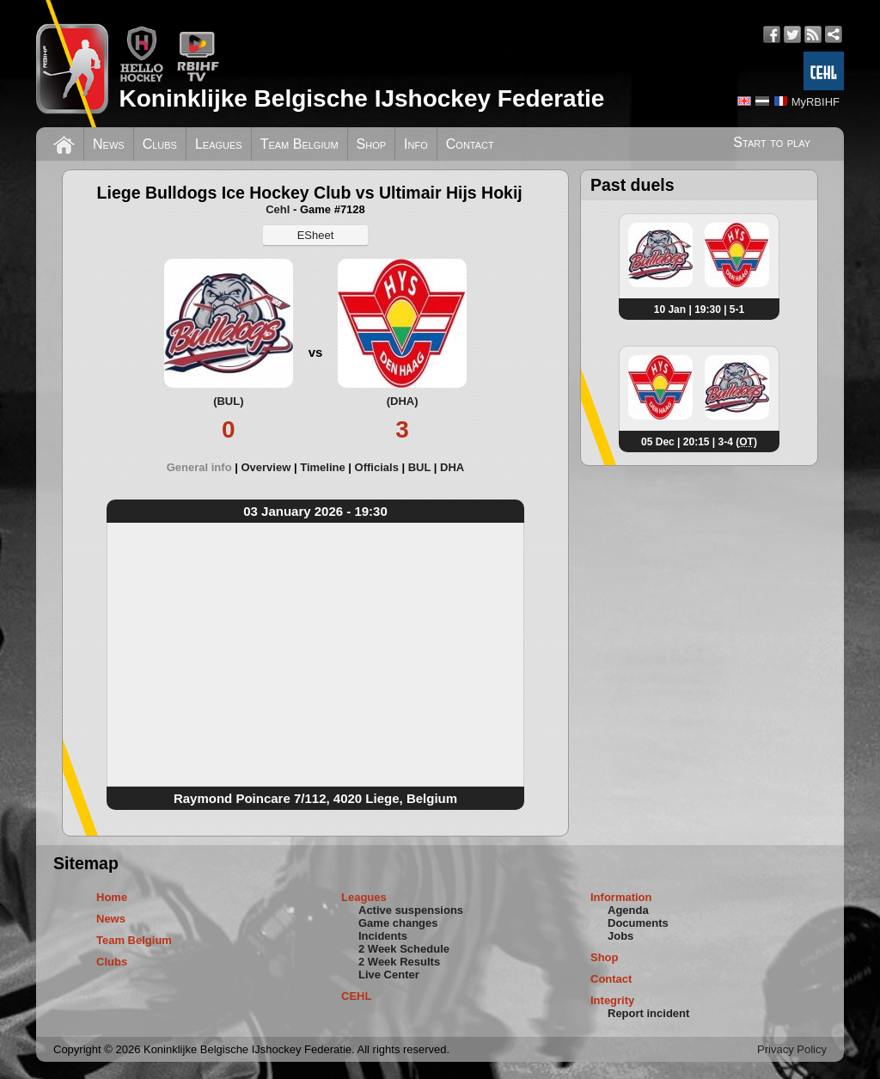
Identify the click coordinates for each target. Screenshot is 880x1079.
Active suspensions (410, 910)
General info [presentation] (199, 467)
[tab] (204, 467)
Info (416, 144)
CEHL (356, 996)
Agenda (628, 910)
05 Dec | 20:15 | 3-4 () (699, 442)
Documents (638, 923)
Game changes (398, 923)
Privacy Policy (792, 1049)
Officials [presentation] (377, 467)
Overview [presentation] (265, 467)
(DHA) (403, 401)
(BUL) (228, 401)
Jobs (620, 935)
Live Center (388, 974)
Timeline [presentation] (322, 467)
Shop (372, 144)
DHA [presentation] (452, 467)
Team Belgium (299, 144)
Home (111, 897)
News (109, 144)
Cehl (278, 209)
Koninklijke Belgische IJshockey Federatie (361, 98)
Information (621, 897)
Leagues (218, 144)
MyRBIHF (815, 101)
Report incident (648, 1013)
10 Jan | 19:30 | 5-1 (699, 309)
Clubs (160, 144)
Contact (470, 144)
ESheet (315, 235)
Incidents (382, 935)
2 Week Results (399, 961)
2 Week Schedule (403, 948)
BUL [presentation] (419, 467)
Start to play (771, 142)
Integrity (612, 1000)
